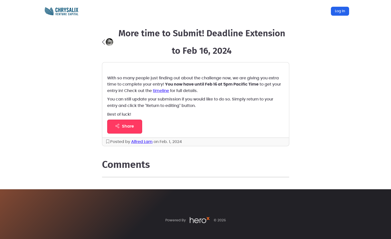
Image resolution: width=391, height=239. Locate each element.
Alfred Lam (142, 142)
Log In (340, 11)
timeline (161, 91)
